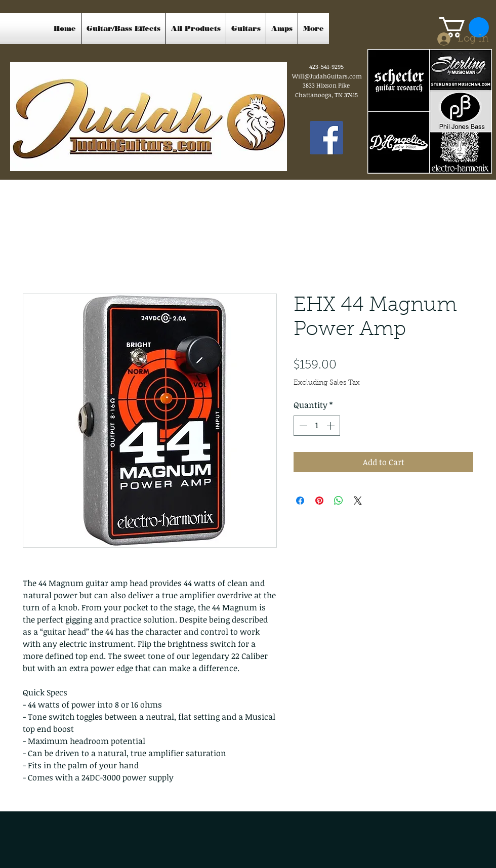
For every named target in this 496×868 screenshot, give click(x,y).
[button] (464, 27)
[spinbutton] (316, 425)
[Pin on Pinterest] (319, 500)
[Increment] (331, 425)
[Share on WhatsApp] (339, 500)
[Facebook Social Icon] (326, 137)
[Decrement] (302, 425)
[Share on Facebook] (300, 500)
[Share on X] (358, 500)
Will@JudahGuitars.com (327, 76)
